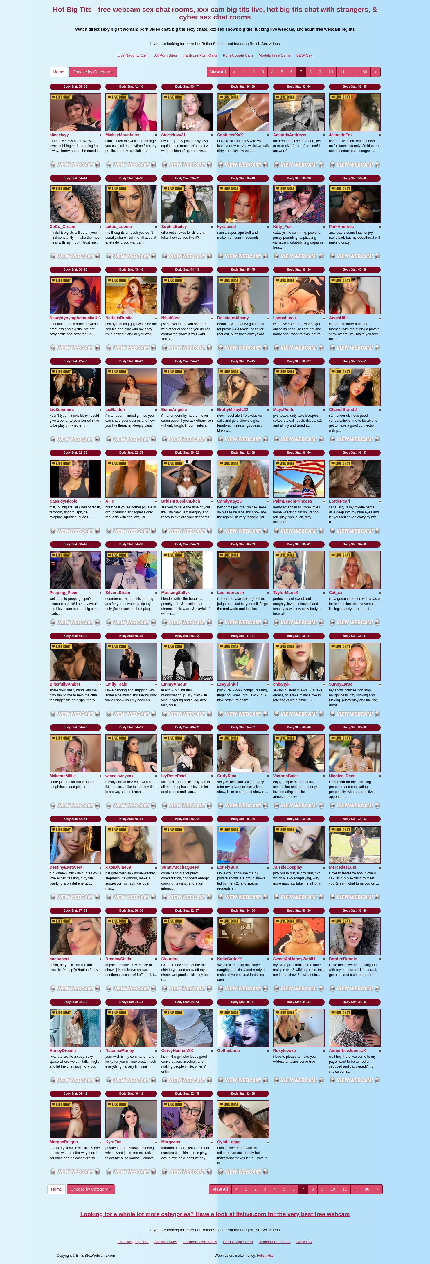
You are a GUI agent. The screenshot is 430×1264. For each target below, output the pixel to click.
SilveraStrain (117, 592)
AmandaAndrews (289, 135)
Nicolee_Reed (342, 776)
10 (330, 72)
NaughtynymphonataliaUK (75, 318)
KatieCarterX (229, 959)
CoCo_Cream (62, 226)
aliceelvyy (59, 135)
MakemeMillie (63, 776)
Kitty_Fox (282, 226)
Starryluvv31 (173, 135)
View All (218, 72)
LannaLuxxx (285, 318)
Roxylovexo (284, 1050)
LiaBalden (115, 409)
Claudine (170, 959)
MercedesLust (342, 867)
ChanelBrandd (343, 409)
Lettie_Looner (118, 226)
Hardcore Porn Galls (200, 55)
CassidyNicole (64, 501)
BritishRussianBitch (180, 501)
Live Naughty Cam (133, 55)
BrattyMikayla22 (232, 409)
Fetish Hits (265, 1256)
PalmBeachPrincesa (292, 501)
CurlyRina (226, 776)
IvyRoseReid (173, 776)
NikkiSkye (171, 318)
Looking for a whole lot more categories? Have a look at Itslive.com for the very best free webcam (215, 1214)
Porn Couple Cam (238, 55)
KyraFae (113, 1142)
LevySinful (227, 684)
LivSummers (62, 409)
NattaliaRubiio (119, 318)
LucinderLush (230, 592)
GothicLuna (228, 1050)
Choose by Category (93, 72)
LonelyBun (227, 867)
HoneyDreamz (63, 1050)
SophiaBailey (174, 226)
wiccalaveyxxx (119, 776)
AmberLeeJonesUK (347, 1050)
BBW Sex (304, 55)
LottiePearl (339, 501)
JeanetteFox (341, 135)
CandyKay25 (229, 501)
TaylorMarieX (285, 592)
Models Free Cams (275, 55)
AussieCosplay (287, 867)
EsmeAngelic (174, 409)
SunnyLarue (340, 684)
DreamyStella (118, 959)
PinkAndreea (341, 226)
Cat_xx (335, 592)
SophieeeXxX (230, 135)
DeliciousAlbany (233, 318)
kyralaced (226, 226)
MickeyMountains (122, 135)
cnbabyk (281, 684)
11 (342, 72)
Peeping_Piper (64, 592)
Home (58, 72)
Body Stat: (75, 86)
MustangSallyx (175, 592)
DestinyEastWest (66, 867)
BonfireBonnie (343, 959)
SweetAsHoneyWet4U (294, 959)
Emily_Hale (116, 684)
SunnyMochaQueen (180, 867)
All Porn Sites (165, 55)
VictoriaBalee (286, 776)
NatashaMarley (119, 1050)
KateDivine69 (118, 867)
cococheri (59, 959)
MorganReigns (64, 1142)
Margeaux (170, 1142)
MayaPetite (283, 409)
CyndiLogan (229, 1142)
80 (365, 72)
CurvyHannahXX (177, 1050)
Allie (109, 501)
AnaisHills (339, 318)
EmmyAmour (174, 684)
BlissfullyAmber (65, 684)
